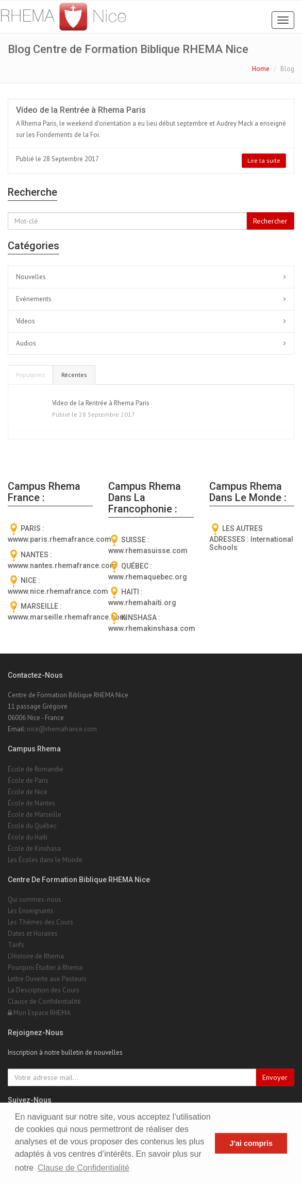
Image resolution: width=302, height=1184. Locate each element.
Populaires (30, 375)
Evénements (34, 299)
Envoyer (275, 1077)
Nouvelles (31, 276)
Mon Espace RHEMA (39, 1012)
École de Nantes (31, 803)
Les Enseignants (31, 910)
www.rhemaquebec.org (147, 577)
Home (261, 68)
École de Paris (28, 780)
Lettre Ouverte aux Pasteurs (47, 978)
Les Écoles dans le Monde (45, 859)
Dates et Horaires (33, 933)
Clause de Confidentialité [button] (83, 1167)
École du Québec (32, 825)
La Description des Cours (43, 990)
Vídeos (25, 321)
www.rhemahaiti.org (142, 602)
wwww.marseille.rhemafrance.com (67, 617)
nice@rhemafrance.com (62, 729)
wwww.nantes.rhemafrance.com (62, 565)
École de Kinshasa (34, 848)
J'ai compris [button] (250, 1143)
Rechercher (270, 221)
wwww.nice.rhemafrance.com (58, 591)
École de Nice (27, 791)
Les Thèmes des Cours (40, 922)
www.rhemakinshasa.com (151, 628)
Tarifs (16, 944)
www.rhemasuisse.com (148, 550)
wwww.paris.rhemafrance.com (59, 539)
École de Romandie (35, 769)
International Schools (251, 543)
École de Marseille (34, 814)
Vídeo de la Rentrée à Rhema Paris (81, 110)
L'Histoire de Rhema (36, 956)
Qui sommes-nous (34, 899)
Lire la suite (263, 160)
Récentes (74, 375)
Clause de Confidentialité (44, 1001)
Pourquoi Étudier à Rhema (45, 967)
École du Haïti (27, 837)
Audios (26, 343)
